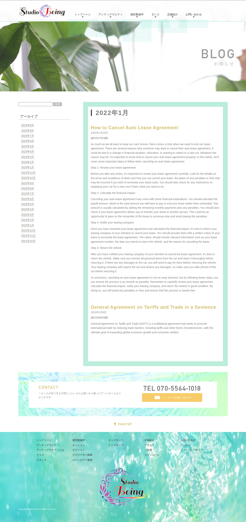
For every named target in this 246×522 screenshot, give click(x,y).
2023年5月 (27, 146)
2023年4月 (27, 151)
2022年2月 (27, 219)
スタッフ (42, 459)
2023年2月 (27, 162)
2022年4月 (27, 209)
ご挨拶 (148, 449)
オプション (78, 449)
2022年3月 (27, 214)
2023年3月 (27, 156)
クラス (40, 454)
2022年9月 (27, 183)
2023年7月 (27, 135)
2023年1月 (27, 167)
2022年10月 (28, 177)
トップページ (83, 14)
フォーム (185, 445)
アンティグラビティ (110, 14)
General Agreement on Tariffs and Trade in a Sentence (153, 307)
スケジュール (152, 454)
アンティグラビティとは (50, 449)
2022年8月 (27, 188)
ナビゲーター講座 (82, 454)
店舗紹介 (172, 14)
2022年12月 (28, 172)
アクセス (150, 445)
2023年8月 (27, 130)
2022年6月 (27, 198)
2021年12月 (28, 230)
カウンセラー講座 (82, 459)
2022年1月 (27, 225)
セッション (78, 445)
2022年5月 (27, 204)
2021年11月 (28, 235)
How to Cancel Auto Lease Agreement (134, 127)
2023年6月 (27, 140)
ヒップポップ (115, 445)
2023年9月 (27, 125)
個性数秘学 (137, 14)
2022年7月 (27, 193)
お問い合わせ (194, 14)
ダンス (155, 14)
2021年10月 (28, 240)
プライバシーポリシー (192, 449)
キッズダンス (115, 440)
